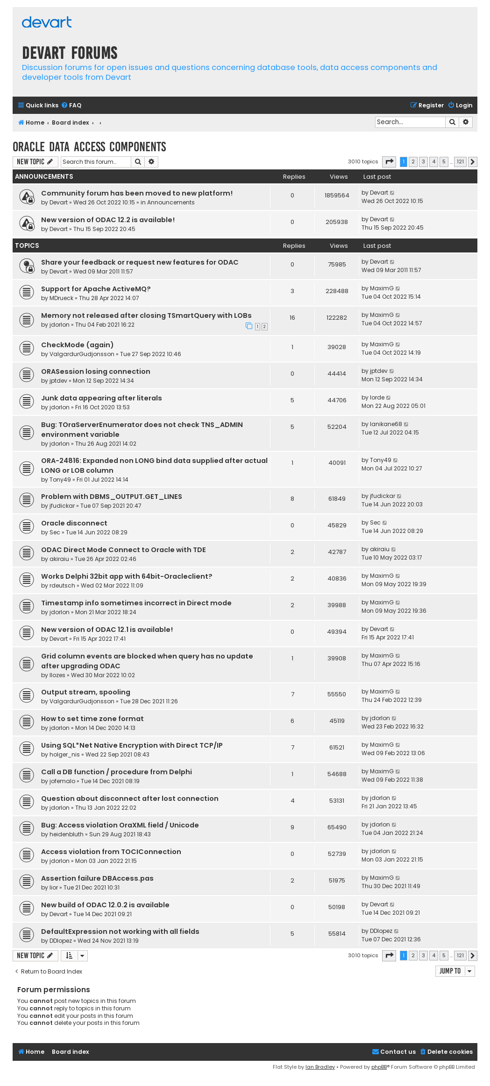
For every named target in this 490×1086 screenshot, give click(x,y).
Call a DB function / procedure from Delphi (116, 772)
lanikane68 (386, 424)
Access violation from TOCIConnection (111, 851)
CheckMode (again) (77, 345)
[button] (389, 162)
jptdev (58, 381)
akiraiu (59, 559)
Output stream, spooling (85, 692)
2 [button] (413, 161)
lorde (377, 397)
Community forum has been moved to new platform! (137, 193)
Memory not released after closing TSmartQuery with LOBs (146, 315)
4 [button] (433, 161)
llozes (57, 675)
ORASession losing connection (95, 371)
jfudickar (62, 506)
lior (54, 887)
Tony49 (60, 479)
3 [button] (423, 161)
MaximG (382, 288)
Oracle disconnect (74, 523)
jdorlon (60, 325)
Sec (55, 532)
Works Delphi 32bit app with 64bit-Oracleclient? (127, 576)
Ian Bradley (320, 1067)
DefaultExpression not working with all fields (120, 931)
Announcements (171, 202)
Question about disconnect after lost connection (130, 798)
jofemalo (62, 781)
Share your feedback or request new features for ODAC (140, 262)
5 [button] (444, 161)
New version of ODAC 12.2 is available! (108, 219)
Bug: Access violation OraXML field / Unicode (120, 825)
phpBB (379, 1067)
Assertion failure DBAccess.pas (97, 878)
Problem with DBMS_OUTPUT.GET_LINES (111, 496)
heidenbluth (67, 834)
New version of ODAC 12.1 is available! (107, 629)
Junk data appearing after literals (101, 398)
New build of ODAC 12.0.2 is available (105, 905)
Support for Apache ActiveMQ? (96, 289)
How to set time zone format (92, 718)
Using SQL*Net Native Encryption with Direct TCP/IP (132, 745)
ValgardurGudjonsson (82, 354)
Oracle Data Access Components (89, 147)
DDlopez (61, 941)
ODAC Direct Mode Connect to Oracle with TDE (123, 549)
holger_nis (65, 754)
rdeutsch (62, 585)
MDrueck (61, 298)
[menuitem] (71, 105)
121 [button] (460, 161)
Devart (59, 202)
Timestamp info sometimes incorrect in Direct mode (136, 603)
